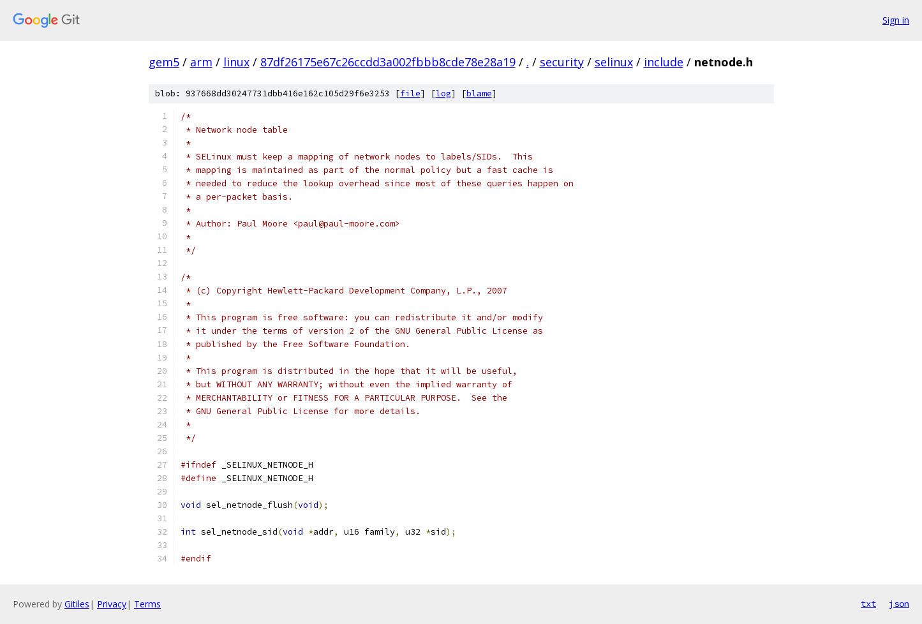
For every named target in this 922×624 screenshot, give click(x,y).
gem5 (164, 62)
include (663, 62)
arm (201, 62)
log (443, 93)
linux (236, 62)
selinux (614, 62)
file (410, 93)
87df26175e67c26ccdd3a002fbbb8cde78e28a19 (388, 62)
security (562, 62)
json (899, 603)
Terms (147, 604)
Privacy (111, 604)
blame (479, 93)
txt (868, 603)
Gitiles (76, 604)
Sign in (895, 20)
